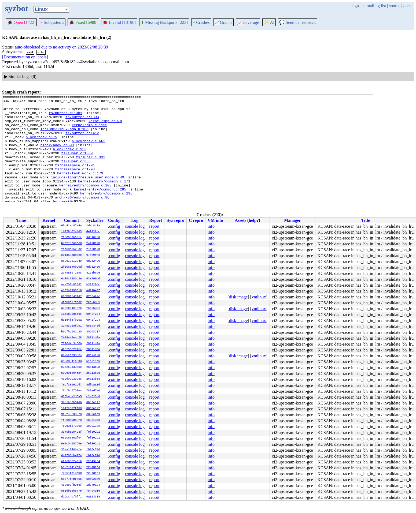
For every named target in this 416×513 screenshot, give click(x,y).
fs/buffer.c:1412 (82, 140)
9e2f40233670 (71, 414)
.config (114, 226)
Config (114, 220)
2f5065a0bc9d (71, 267)
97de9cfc (93, 255)
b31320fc (93, 285)
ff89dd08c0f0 (71, 420)
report (154, 226)
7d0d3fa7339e (71, 426)
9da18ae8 (93, 237)
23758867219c (71, 273)
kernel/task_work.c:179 (80, 189)
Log (134, 220)
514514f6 (93, 361)
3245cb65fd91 (71, 326)
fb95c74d (93, 450)
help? (254, 220)
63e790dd (93, 279)
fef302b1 (93, 432)
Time (21, 220)
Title (365, 220)
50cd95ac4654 (71, 373)
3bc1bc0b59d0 (71, 403)
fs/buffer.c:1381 (65, 116)
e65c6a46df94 (71, 438)
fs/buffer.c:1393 (82, 121)
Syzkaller (95, 220)
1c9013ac (93, 420)
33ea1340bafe (71, 450)
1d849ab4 (93, 485)
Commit (71, 220)
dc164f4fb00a (71, 320)
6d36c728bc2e (71, 279)
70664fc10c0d (71, 473)
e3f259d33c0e (71, 367)
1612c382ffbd (71, 408)
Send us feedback (297, 22)
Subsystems (52, 22)
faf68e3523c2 (71, 249)
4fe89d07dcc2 (71, 302)
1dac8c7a (93, 226)
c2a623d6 (93, 397)
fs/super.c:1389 (77, 165)
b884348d (93, 326)
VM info (215, 220)
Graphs (223, 22)
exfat (41, 52)
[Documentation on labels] (25, 57)
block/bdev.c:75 (41, 145)
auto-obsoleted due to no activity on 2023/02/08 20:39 (61, 47)
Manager (292, 220)
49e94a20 (93, 355)
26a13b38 (93, 367)
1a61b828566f (71, 314)
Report (155, 220)
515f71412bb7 (71, 467)
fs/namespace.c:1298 (75, 184)
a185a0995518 (71, 291)
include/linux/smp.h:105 (64, 136)
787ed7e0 (93, 391)
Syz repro (175, 220)
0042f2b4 (93, 314)
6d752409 (93, 261)
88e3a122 (93, 403)
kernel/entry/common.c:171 (104, 198)
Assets (240, 220)
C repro (196, 220)
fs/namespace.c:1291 (75, 179)
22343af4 (93, 461)
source (394, 5)
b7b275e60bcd (71, 243)
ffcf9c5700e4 (71, 391)
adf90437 (93, 291)
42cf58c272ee (71, 349)
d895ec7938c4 (71, 355)
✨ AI (269, 22)
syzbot (16, 8)
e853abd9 (93, 414)
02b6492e (93, 296)
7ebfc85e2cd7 (71, 385)
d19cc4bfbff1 (71, 497)
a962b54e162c (71, 308)
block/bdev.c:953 (69, 160)
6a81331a (93, 497)
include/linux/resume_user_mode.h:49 (87, 194)
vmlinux (259, 297)
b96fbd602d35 (71, 332)
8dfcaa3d (93, 385)
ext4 (30, 52)
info (211, 226)
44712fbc (93, 232)
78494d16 (93, 491)
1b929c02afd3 (71, 232)
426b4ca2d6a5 (71, 397)
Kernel (48, 220)
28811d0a (93, 338)
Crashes (201, 22)
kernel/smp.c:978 (105, 126)
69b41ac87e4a (71, 226)
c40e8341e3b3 (71, 361)
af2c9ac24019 (71, 461)
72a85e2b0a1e (71, 237)
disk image (238, 297)
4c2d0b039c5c (71, 379)
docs (407, 5)
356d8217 (93, 332)
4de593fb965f (71, 485)
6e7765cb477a (71, 456)
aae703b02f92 (71, 285)
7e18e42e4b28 (71, 338)
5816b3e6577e (71, 491)
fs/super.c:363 (75, 174)
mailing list (376, 5)
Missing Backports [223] (164, 22)
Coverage (248, 22)
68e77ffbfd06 (71, 479)
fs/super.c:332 (90, 169)
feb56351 (93, 302)
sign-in (357, 5)
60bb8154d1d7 (71, 296)
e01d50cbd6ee (71, 255)
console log (135, 226)
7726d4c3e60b (71, 344)
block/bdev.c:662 (88, 150)
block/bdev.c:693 (57, 155)
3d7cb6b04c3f (71, 432)
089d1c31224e (71, 261)
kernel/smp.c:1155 (89, 131)
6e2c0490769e (71, 444)
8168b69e (93, 273)
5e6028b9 (93, 479)
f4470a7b (93, 243)
